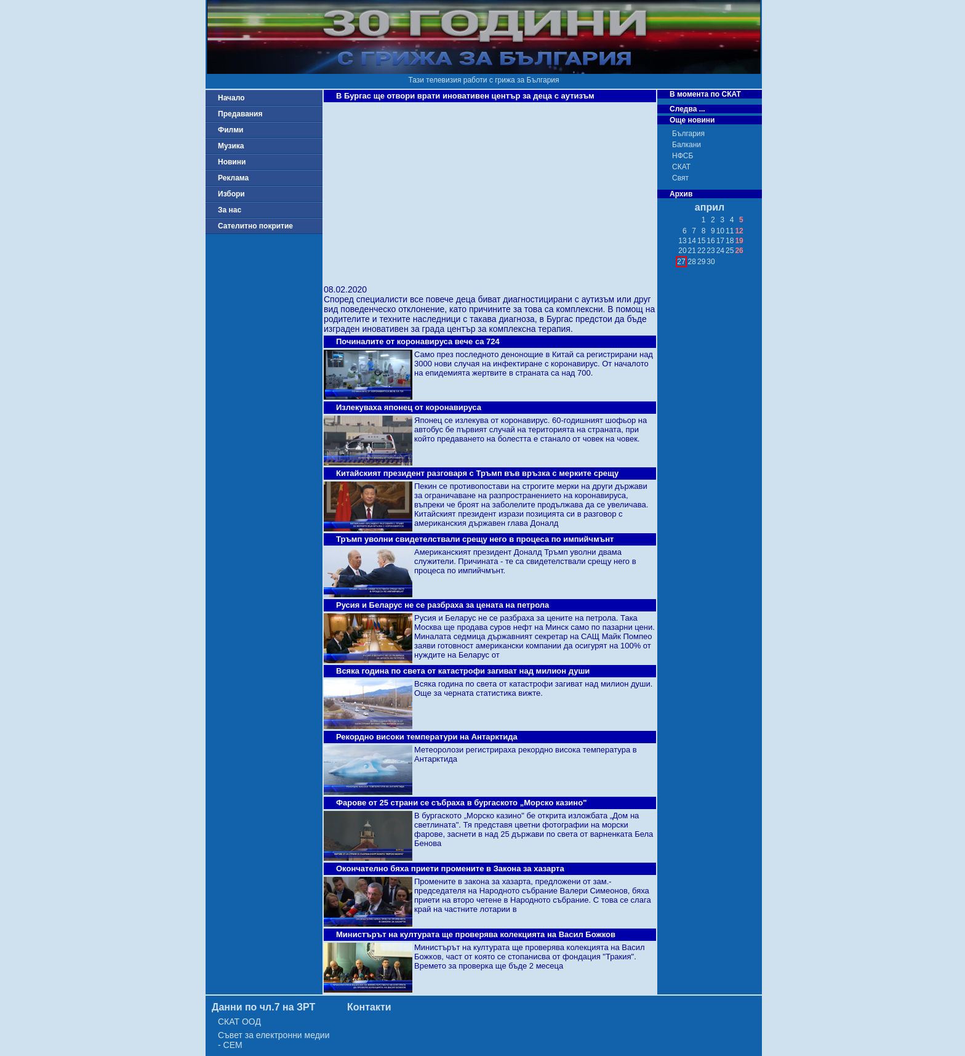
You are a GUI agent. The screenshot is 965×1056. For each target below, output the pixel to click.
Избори (231, 194)
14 (692, 240)
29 (701, 261)
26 (739, 250)
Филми (231, 130)
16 (711, 240)
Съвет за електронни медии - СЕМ (274, 1040)
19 (739, 240)
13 (682, 240)
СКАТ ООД (239, 1021)
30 (711, 261)
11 (730, 231)
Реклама (233, 178)
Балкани (686, 144)
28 (692, 261)
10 (720, 231)
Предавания (240, 114)
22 (701, 250)
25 (730, 250)
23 (711, 250)
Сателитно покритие (255, 226)
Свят (680, 178)
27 (681, 261)
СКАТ (681, 167)
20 (682, 250)
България (688, 133)
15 (701, 240)
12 (739, 231)
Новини (232, 162)
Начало (231, 98)
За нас (229, 210)
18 (730, 240)
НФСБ (682, 155)
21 (692, 250)
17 (720, 240)
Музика (231, 146)
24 (720, 250)
